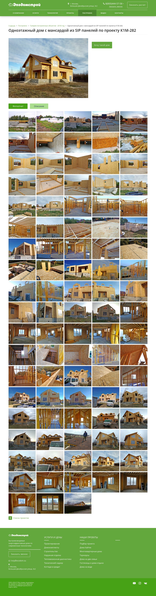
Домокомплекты (51, 547)
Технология (52, 13)
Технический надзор (53, 563)
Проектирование (52, 544)
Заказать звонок (115, 6)
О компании (18, 13)
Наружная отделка (52, 555)
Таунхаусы (84, 555)
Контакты (119, 13)
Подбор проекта (87, 544)
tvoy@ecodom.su (18, 560)
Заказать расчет (137, 5)
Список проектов (19, 518)
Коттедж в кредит (52, 567)
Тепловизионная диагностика (57, 559)
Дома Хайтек (85, 547)
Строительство (51, 551)
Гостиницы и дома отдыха (92, 563)
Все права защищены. (26, 582)
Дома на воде (86, 567)
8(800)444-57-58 (114, 3)
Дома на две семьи (88, 559)
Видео (103, 13)
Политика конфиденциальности (20, 585)
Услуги (35, 13)
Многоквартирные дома (91, 551)
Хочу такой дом (102, 45)
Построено (87, 13)
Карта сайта (13, 587)
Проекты (70, 13)
